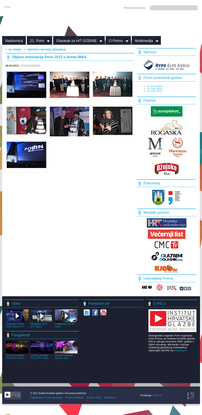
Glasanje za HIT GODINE (76, 41)
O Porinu (116, 41)
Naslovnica (14, 41)
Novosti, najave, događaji (46, 49)
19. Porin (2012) (154, 88)
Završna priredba (17, 355)
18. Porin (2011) (154, 91)
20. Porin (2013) (154, 86)
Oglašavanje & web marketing (46, 397)
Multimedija (144, 41)
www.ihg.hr (180, 350)
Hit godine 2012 (41, 324)
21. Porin (37, 41)
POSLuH (157, 395)
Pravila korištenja (74, 397)
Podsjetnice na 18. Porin (66, 324)
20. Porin (14, 49)
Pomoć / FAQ (94, 397)
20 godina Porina (17, 324)
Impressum (110, 397)
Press (7, 6)
